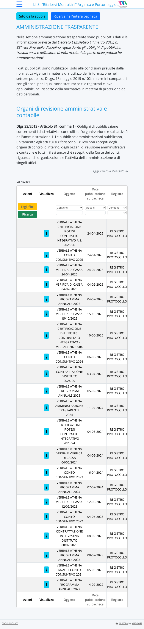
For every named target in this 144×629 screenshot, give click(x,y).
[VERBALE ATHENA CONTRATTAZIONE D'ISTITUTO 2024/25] (46, 373)
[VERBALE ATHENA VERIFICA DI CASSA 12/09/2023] (46, 502)
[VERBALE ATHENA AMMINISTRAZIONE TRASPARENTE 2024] (46, 407)
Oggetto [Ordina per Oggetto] (69, 194)
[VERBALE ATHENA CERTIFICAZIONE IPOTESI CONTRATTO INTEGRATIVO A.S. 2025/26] (46, 233)
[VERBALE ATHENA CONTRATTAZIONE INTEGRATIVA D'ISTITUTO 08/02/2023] (46, 535)
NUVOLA (122, 623)
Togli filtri (27, 207)
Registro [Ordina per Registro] (117, 194)
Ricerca (27, 214)
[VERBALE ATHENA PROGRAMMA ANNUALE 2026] (46, 299)
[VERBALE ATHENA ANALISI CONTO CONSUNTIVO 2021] (46, 569)
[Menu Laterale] (19, 5)
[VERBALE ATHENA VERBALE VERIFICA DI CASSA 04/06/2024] (46, 455)
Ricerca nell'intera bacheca (75, 16)
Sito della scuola (32, 16)
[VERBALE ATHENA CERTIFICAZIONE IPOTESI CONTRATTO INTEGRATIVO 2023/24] (46, 431)
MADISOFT (137, 623)
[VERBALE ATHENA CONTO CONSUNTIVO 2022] (46, 516)
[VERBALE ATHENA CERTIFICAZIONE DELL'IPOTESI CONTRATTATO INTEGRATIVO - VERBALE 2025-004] (46, 335)
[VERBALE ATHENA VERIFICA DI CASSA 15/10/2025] (46, 313)
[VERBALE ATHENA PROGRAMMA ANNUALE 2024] (46, 487)
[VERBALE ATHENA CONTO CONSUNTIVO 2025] (46, 255)
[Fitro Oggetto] (69, 213)
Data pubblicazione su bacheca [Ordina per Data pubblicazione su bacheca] (95, 193)
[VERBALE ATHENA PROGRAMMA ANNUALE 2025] (46, 391)
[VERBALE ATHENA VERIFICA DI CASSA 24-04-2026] (46, 269)
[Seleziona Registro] (117, 213)
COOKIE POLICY (10, 623)
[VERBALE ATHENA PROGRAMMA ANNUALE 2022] (46, 584)
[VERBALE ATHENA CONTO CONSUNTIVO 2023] (46, 472)
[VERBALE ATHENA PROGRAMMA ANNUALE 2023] (46, 555)
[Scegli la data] (95, 213)
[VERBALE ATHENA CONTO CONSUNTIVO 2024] (46, 357)
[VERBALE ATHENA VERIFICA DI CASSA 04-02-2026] (46, 284)
